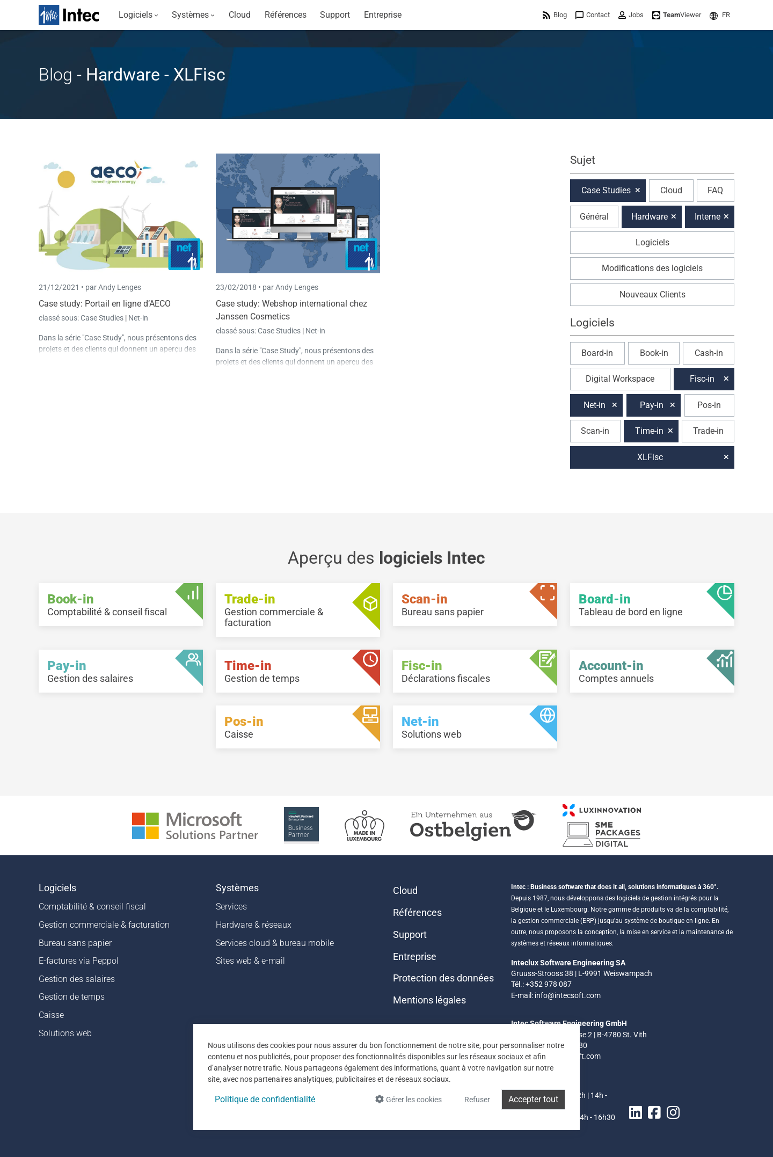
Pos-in (709, 405)
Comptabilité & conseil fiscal (92, 906)
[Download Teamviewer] (676, 14)
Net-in (138, 318)
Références (417, 912)
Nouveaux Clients (652, 294)
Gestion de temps (72, 997)
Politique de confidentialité (265, 1099)
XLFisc (650, 457)
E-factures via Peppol (79, 961)
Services (231, 906)
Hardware (649, 217)
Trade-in (708, 431)
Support (410, 934)
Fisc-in (702, 379)
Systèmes (237, 888)
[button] (719, 14)
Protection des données (443, 978)
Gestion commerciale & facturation (104, 925)
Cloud (671, 190)
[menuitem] (138, 15)
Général (594, 217)
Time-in (649, 431)
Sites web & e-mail (250, 961)
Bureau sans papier (75, 943)
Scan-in (595, 431)
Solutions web (65, 1033)
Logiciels (652, 242)
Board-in (597, 353)
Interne (707, 217)
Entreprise (414, 956)
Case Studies (103, 318)
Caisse (51, 1015)
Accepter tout (533, 1099)
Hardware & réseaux (253, 925)
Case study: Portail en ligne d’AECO (105, 304)
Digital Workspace (620, 379)
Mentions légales (429, 1000)
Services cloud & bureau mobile (275, 943)
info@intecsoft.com (568, 995)
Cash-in (709, 353)
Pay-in (651, 405)
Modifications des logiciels (652, 268)
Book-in (654, 353)
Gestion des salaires (77, 979)
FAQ (715, 190)
